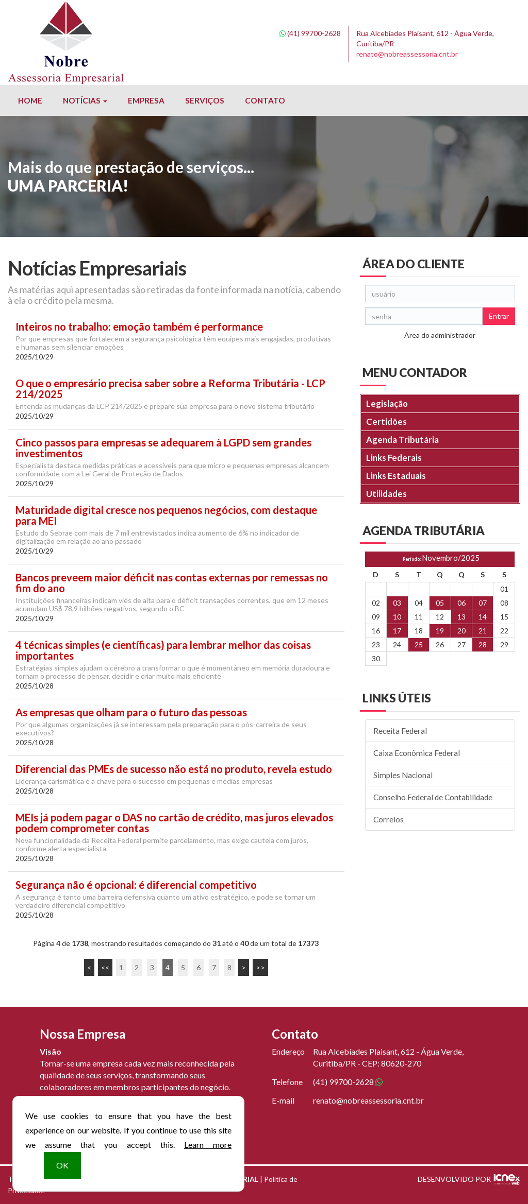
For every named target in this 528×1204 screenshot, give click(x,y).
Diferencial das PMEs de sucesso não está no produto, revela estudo (173, 769)
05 (440, 602)
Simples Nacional (403, 775)
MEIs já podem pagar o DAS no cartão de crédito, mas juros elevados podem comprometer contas (174, 823)
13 (461, 616)
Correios (388, 819)
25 (419, 644)
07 (482, 602)
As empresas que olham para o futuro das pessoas (131, 712)
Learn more (208, 1144)
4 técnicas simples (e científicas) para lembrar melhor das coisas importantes (163, 650)
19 (440, 630)
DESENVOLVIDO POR (454, 1179)
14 (482, 616)
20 (461, 630)
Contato (265, 100)
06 (461, 602)
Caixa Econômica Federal (416, 753)
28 (482, 644)
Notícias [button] (85, 100)
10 (397, 616)
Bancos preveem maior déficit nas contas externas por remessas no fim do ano (171, 583)
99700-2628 (310, 33)
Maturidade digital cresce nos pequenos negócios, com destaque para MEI (166, 515)
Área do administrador (439, 335)
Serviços (204, 100)
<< (105, 967)
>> (260, 967)
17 (397, 630)
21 (482, 630)
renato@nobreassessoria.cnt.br (407, 53)
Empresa (146, 100)
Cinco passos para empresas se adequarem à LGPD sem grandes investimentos (163, 448)
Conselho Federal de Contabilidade (432, 797)
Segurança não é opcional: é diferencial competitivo (136, 885)
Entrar (499, 316)
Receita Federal (400, 730)
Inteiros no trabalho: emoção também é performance (139, 326)
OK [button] (62, 1165)
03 (397, 602)
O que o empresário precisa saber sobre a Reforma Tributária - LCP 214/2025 (170, 389)
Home (30, 100)
